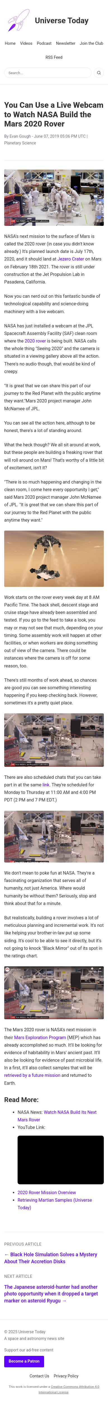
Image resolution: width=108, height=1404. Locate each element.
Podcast (44, 43)
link (45, 784)
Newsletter (65, 43)
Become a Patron (24, 1361)
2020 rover (35, 341)
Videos (26, 43)
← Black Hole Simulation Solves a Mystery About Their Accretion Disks (50, 1258)
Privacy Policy (66, 1376)
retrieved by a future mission (32, 1075)
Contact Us (39, 1376)
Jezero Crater (70, 259)
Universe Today (46, 21)
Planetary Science (20, 143)
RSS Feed (54, 57)
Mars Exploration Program (40, 1037)
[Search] (99, 73)
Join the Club (91, 43)
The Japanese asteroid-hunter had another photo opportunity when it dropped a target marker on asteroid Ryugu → (51, 1294)
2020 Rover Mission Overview (47, 1192)
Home (10, 43)
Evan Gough (20, 136)
